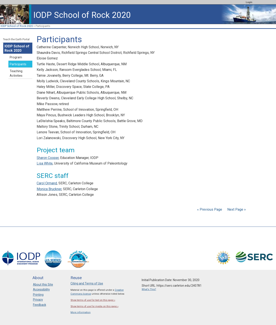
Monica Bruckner (49, 189)
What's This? (149, 289)
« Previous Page (209, 209)
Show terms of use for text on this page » (93, 300)
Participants (18, 64)
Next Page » (236, 209)
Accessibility (41, 289)
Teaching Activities (16, 73)
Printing (38, 294)
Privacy (38, 299)
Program (16, 57)
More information (81, 312)
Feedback (39, 304)
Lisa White (45, 163)
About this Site (43, 284)
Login (249, 2)
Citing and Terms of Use (87, 283)
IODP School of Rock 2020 (17, 26)
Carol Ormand (47, 183)
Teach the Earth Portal (16, 39)
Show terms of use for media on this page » (94, 306)
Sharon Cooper (48, 158)
